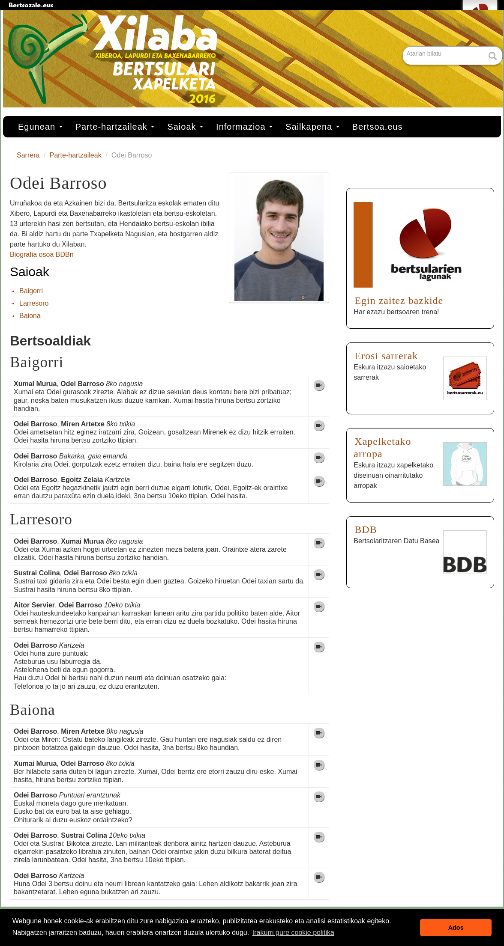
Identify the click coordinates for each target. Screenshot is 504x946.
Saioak (185, 126)
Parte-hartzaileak (115, 126)
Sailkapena (312, 126)
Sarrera (28, 155)
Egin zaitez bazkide (398, 300)
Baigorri (31, 291)
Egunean (40, 126)
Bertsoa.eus (377, 126)
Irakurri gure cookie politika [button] (293, 932)
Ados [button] (456, 927)
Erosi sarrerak (386, 355)
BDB (365, 529)
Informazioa (244, 126)
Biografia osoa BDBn (42, 254)
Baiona (30, 315)
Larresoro (33, 303)
